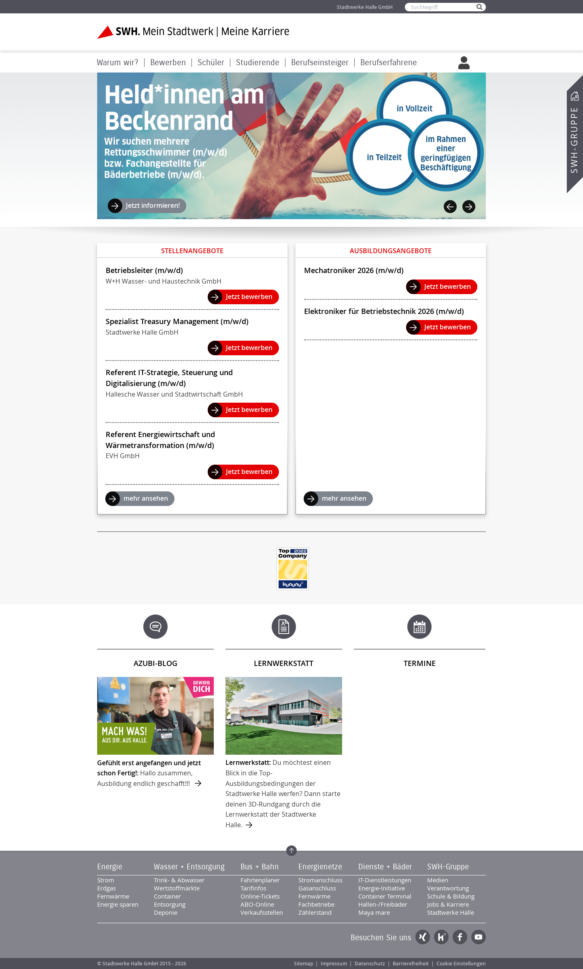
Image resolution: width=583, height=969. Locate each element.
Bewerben (168, 62)
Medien (437, 880)
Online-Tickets (260, 896)
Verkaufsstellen (261, 912)
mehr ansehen (145, 498)
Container (167, 896)
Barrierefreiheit (411, 963)
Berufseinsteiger (320, 62)
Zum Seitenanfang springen (291, 850)
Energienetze (320, 867)
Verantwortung (448, 888)
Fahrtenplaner (260, 880)
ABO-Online (257, 904)
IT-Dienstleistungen (384, 880)
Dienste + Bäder (385, 867)
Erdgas (106, 888)
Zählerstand (315, 912)
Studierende (257, 62)
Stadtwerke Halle (450, 912)
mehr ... (155, 733)
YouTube (478, 937)
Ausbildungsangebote (391, 250)
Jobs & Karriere (448, 904)
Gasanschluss (317, 888)
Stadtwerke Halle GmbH (365, 7)
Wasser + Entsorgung (189, 867)
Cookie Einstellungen (461, 963)
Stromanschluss (320, 880)
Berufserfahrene (388, 62)
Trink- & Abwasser (179, 880)
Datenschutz (370, 963)
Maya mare (374, 912)
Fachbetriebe (316, 904)
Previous (450, 206)
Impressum (334, 963)
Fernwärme (113, 896)
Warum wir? (117, 62)
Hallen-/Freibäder (382, 904)
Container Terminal (384, 896)
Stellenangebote (192, 250)
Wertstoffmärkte (177, 888)
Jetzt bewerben (249, 296)
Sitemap (303, 963)
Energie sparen (117, 904)
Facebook (460, 937)
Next (468, 206)
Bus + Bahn (259, 867)
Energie (109, 867)
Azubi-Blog (155, 663)
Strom (105, 880)
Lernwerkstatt (283, 663)
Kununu (441, 937)
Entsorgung (169, 904)
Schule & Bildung (450, 896)
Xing (422, 937)
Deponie (165, 912)
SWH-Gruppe (574, 140)
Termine (420, 663)
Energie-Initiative (381, 888)
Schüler (211, 62)
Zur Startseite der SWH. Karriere (193, 32)
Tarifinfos (253, 888)
